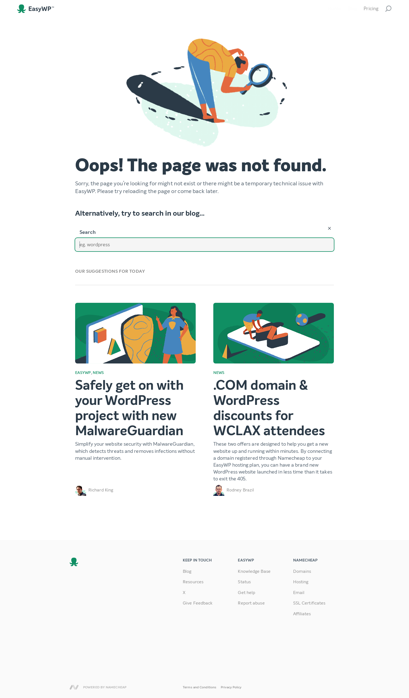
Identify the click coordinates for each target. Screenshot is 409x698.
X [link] (184, 592)
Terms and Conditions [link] (199, 687)
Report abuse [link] (251, 603)
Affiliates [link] (302, 614)
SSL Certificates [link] (309, 603)
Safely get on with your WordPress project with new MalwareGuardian (129, 408)
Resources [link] (193, 582)
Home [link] (334, 9)
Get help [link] (246, 592)
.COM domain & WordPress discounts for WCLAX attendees (269, 408)
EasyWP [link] (35, 8)
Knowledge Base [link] (254, 571)
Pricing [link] (371, 9)
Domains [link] (302, 571)
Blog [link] (352, 9)
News (98, 372)
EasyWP (83, 372)
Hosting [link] (301, 582)
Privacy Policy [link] (231, 687)
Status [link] (244, 582)
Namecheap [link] (74, 687)
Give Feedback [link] (197, 603)
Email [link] (299, 592)
